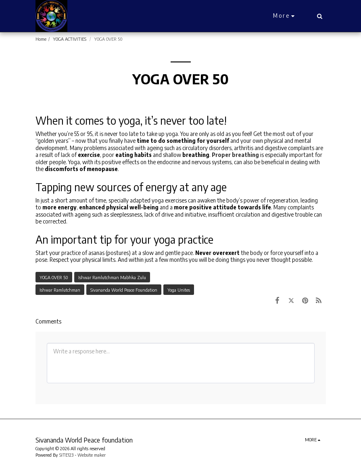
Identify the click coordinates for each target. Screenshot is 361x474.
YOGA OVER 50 (54, 277)
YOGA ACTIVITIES (70, 39)
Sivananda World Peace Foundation (123, 289)
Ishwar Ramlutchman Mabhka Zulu (112, 277)
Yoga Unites (178, 289)
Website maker (91, 454)
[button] (320, 16)
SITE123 (66, 454)
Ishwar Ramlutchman (60, 289)
